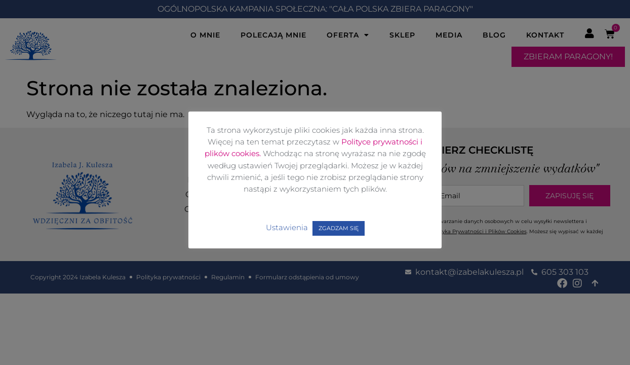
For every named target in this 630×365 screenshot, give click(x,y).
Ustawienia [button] (287, 227)
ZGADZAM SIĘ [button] (339, 228)
